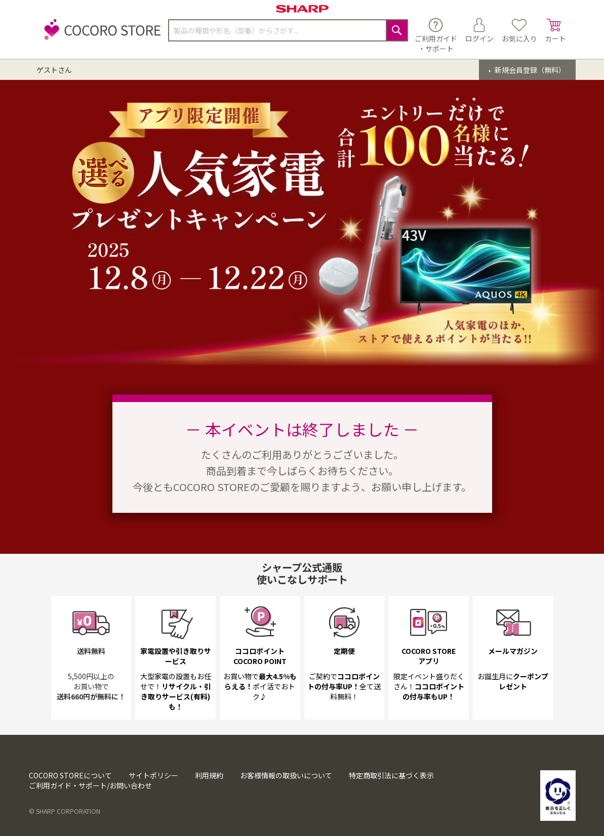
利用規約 (209, 775)
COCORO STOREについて (70, 775)
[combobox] (288, 30)
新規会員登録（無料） (529, 70)
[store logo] (99, 35)
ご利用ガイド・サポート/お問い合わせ (90, 785)
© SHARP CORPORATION (64, 811)
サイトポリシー (153, 775)
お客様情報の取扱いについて (286, 775)
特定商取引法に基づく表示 (391, 775)
